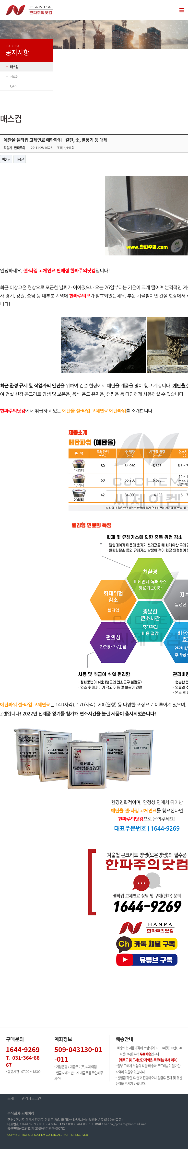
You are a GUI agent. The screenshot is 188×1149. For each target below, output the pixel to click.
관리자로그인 (31, 1098)
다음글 (19, 159)
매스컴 (14, 66)
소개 (10, 1098)
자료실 (14, 76)
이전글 (6, 159)
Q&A (13, 85)
